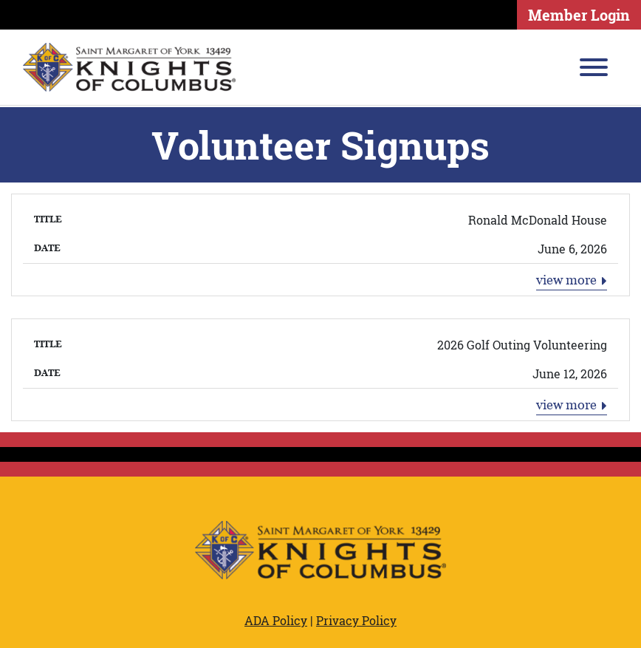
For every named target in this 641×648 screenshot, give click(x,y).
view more (572, 280)
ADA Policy (275, 620)
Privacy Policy (356, 620)
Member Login (579, 14)
